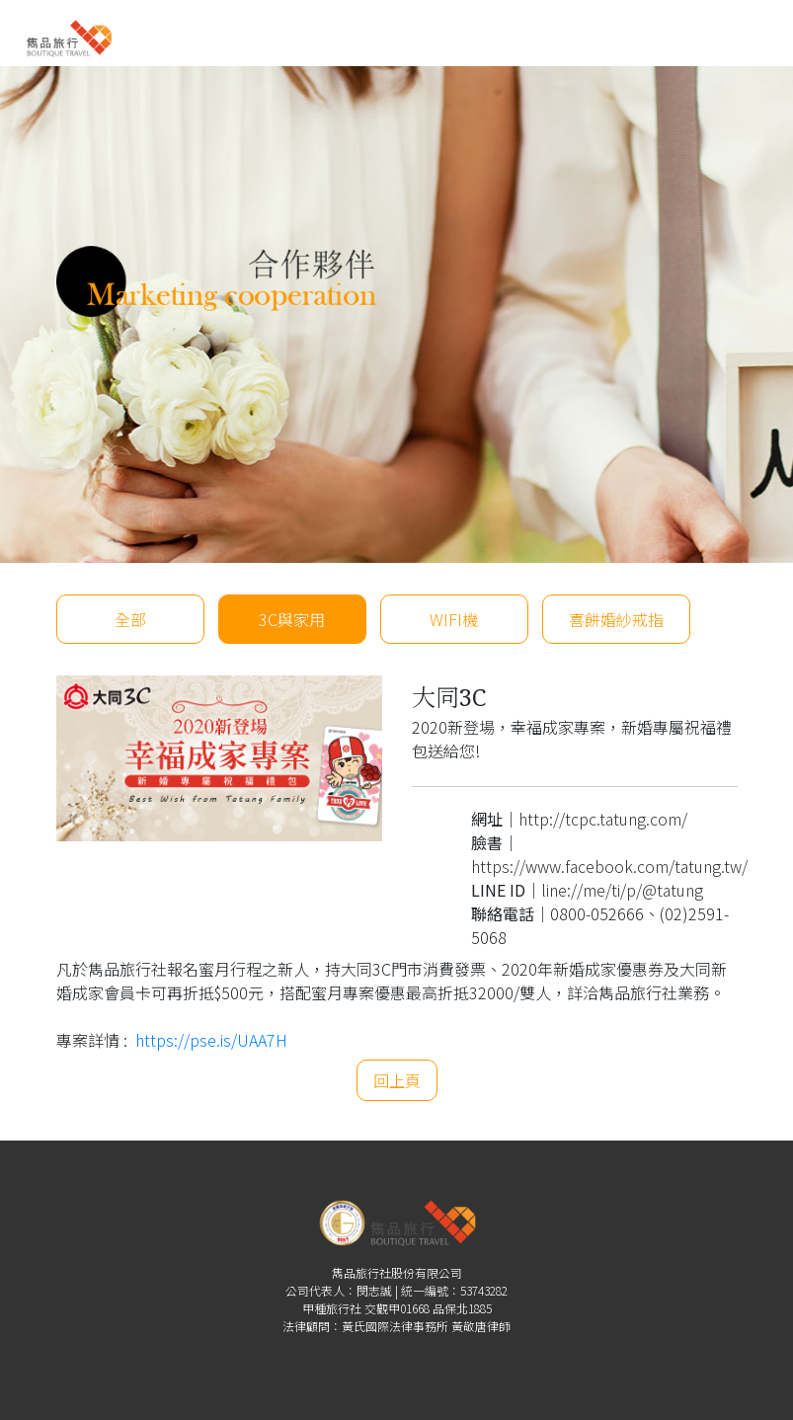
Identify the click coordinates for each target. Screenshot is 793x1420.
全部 (130, 619)
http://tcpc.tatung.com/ (602, 818)
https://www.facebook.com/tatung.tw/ (609, 866)
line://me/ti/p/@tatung (622, 890)
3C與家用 (292, 619)
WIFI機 (454, 619)
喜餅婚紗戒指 (616, 619)
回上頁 (397, 1080)
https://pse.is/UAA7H (211, 1040)
